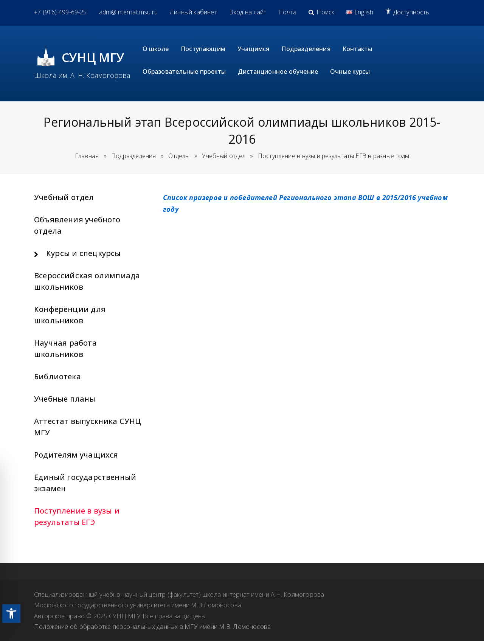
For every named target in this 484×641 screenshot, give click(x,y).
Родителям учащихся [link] (76, 455)
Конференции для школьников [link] (69, 315)
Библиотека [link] (57, 376)
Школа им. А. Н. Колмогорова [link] (82, 75)
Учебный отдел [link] (64, 197)
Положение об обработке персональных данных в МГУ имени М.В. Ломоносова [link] (152, 626)
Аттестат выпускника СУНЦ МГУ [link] (87, 427)
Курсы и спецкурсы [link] (83, 253)
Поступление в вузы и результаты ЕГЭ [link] (76, 516)
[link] (11, 613)
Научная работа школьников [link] (65, 348)
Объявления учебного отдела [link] (77, 225)
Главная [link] (87, 156)
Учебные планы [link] (65, 399)
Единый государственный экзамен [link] (85, 483)
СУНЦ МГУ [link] (93, 57)
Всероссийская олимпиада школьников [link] (87, 281)
